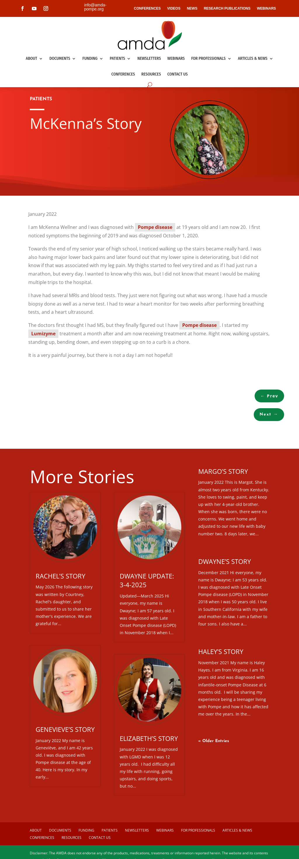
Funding (90, 58)
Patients (117, 58)
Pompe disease (155, 227)
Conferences (123, 74)
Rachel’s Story (60, 576)
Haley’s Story (220, 651)
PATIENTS (41, 99)
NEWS (192, 8)
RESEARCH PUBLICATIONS (227, 8)
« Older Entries (213, 741)
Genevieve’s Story (65, 729)
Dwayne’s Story (224, 561)
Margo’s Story (223, 471)
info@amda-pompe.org (95, 7)
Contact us (177, 74)
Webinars (176, 58)
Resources (151, 74)
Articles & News (252, 58)
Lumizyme (43, 333)
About (31, 58)
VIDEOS (173, 8)
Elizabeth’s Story (149, 738)
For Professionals (208, 58)
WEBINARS (266, 8)
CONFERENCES (147, 8)
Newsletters (149, 58)
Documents (59, 58)
